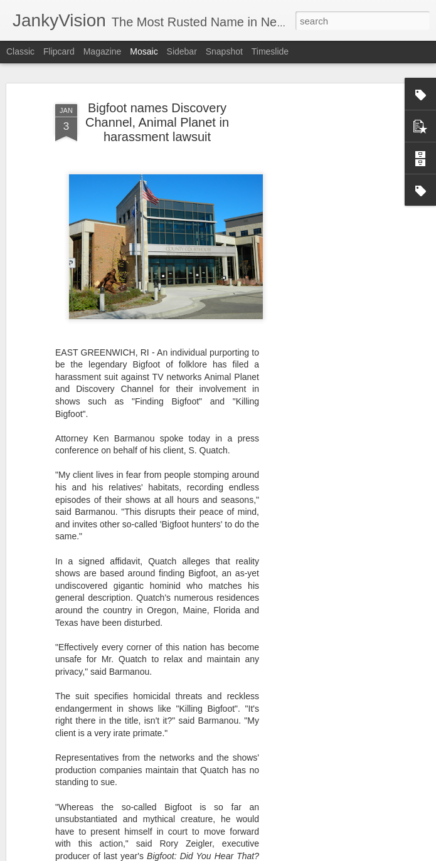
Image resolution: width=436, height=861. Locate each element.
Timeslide (270, 51)
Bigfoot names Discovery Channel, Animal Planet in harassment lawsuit (157, 122)
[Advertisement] (328, 295)
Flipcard (59, 51)
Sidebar (182, 51)
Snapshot (224, 51)
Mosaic (143, 51)
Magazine (102, 51)
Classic (20, 51)
